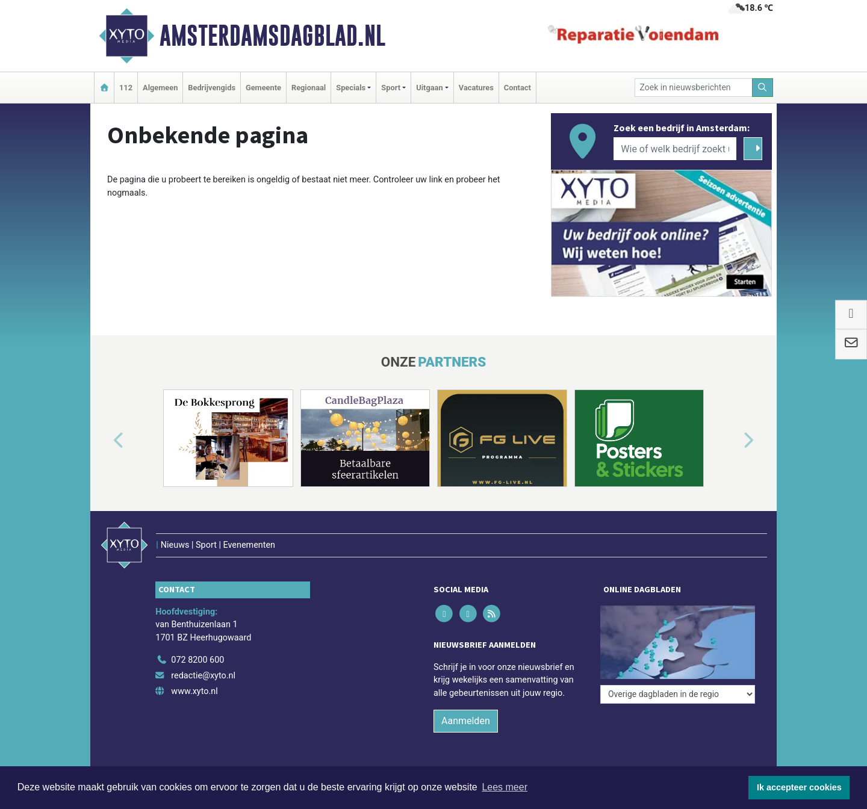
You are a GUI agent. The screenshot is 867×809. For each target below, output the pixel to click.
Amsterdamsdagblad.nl (272, 35)
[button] (104, 440)
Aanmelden (465, 721)
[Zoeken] (763, 87)
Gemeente (263, 87)
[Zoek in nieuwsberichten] (694, 87)
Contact (517, 87)
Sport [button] (390, 87)
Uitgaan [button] (429, 87)
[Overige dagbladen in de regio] (677, 694)
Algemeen (160, 87)
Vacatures (476, 87)
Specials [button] (350, 87)
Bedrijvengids (211, 87)
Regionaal (308, 87)
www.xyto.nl (194, 691)
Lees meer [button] (504, 787)
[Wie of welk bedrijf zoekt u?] (675, 148)
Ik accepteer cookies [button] (799, 787)
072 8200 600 (197, 660)
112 (125, 87)
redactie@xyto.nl (203, 676)
